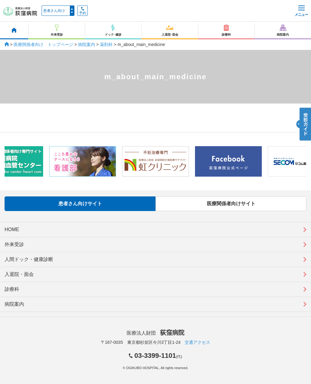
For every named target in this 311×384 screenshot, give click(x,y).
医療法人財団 (155, 333)
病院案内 (86, 44)
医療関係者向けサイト (231, 203)
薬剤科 (106, 44)
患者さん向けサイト (80, 203)
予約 (82, 11)
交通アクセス (197, 342)
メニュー (301, 11)
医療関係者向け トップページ (43, 44)
